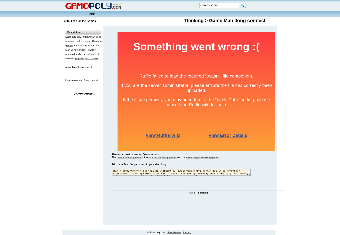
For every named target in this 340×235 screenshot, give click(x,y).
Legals (187, 232)
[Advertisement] (82, 162)
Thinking (194, 20)
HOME (91, 14)
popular (79, 58)
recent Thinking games (130, 157)
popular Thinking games (163, 157)
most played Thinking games (202, 157)
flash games (91, 58)
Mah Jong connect (76, 49)
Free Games (174, 232)
